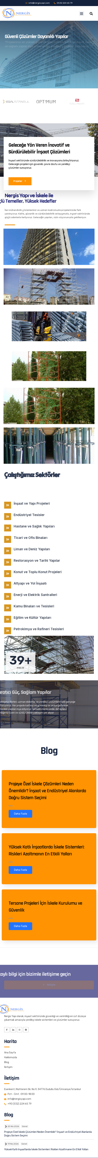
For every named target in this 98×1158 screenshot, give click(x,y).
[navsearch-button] (91, 13)
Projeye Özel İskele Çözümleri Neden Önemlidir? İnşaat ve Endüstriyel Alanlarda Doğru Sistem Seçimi (47, 791)
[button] (81, 13)
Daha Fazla (20, 813)
